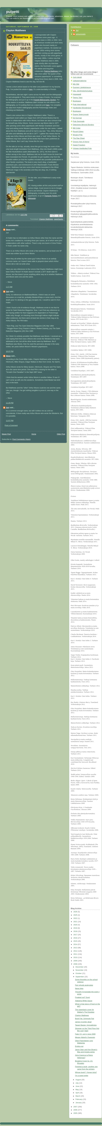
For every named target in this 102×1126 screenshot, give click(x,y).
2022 (75, 918)
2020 (75, 925)
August (78, 1080)
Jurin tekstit (77, 77)
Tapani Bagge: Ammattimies (86, 1025)
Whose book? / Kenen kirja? (86, 1072)
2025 (75, 915)
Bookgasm (77, 101)
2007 (75, 1107)
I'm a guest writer (81, 1076)
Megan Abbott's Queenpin (85, 1037)
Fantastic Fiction (51, 196)
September (80, 977)
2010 (75, 957)
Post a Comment (11, 425)
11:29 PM (9, 403)
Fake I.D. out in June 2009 (85, 1034)
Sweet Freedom (79, 145)
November (80, 970)
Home (33, 434)
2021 (75, 922)
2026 (75, 912)
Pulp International (79, 104)
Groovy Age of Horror (81, 142)
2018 (75, 931)
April (78, 1093)
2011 (75, 954)
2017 (75, 935)
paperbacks (58, 219)
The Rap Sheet (79, 138)
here (31, 89)
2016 (75, 938)
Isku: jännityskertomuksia (82, 91)
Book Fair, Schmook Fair (84, 1019)
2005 (75, 1113)
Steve (8, 230)
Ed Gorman (77, 118)
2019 (75, 928)
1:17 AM (9, 287)
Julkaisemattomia (79, 81)
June (78, 1086)
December (80, 967)
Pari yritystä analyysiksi (84, 985)
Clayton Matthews (46, 219)
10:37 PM (9, 351)
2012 (75, 951)
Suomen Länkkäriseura (82, 87)
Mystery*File (77, 135)
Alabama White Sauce (83, 1001)
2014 (75, 944)
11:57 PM (9, 421)
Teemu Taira (77, 98)
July (77, 1083)
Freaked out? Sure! (82, 997)
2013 (75, 948)
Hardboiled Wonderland (82, 108)
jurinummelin (80, 34)
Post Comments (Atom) (21, 439)
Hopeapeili (77, 94)
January (79, 1103)
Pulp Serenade (78, 121)
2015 (75, 941)
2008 (75, 964)
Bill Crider (76, 128)
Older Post (61, 434)
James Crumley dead (83, 1022)
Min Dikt (76, 84)
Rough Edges (78, 132)
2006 (75, 1110)
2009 (75, 961)
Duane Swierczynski (81, 114)
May (77, 1090)
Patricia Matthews (51, 71)
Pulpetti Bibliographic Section (44, 100)
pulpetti (12, 12)
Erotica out (79, 1046)
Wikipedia (32, 198)
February (79, 1099)
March (78, 1096)
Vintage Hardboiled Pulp (82, 148)
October (79, 973)
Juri (7, 292)
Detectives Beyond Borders (83, 125)
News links (79, 988)
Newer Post (6, 434)
